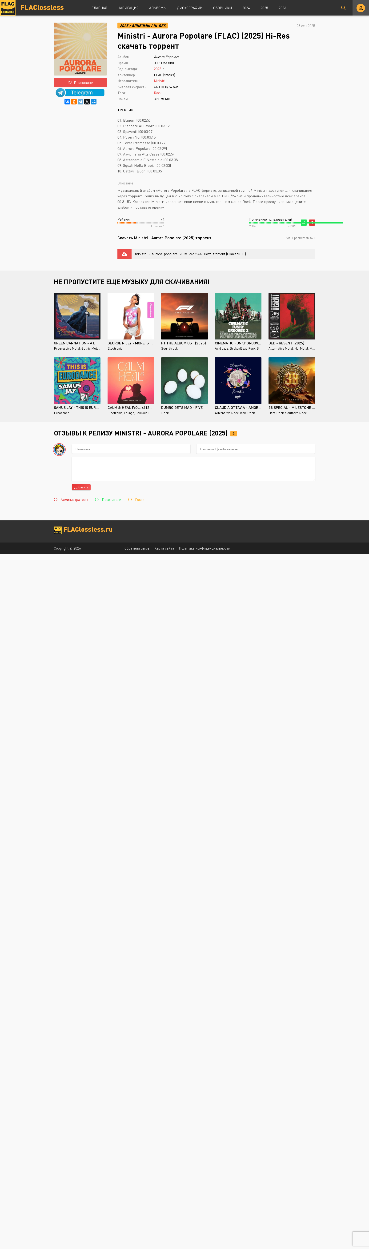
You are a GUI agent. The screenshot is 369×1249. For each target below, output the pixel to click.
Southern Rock (296, 413)
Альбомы (157, 8)
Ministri (159, 81)
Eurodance (61, 413)
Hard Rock (276, 413)
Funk (251, 348)
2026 (282, 8)
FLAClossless (42, 7)
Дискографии (190, 8)
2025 (264, 8)
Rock (158, 93)
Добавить (81, 487)
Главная (99, 8)
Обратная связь (137, 548)
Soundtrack (169, 348)
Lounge (129, 413)
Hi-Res (159, 25)
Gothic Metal (90, 348)
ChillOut (141, 413)
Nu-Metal (301, 348)
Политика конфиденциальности (204, 548)
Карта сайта (164, 548)
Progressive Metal (67, 348)
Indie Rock (247, 413)
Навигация (128, 8)
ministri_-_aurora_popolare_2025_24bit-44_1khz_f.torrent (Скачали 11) (190, 254)
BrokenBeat (238, 348)
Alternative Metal (281, 348)
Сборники (222, 8)
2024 (246, 8)
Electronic (115, 348)
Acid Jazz (221, 348)
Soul (260, 348)
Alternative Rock (227, 413)
